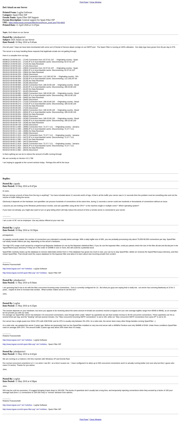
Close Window (95, 2)
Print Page (84, 2)
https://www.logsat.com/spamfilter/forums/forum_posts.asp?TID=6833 (37, 23)
